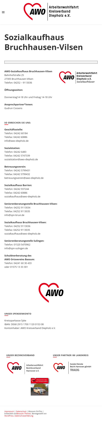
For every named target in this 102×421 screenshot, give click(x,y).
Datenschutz (21, 411)
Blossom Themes (24, 413)
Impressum (9, 411)
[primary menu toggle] (3, 12)
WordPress (9, 416)
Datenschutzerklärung (23, 416)
